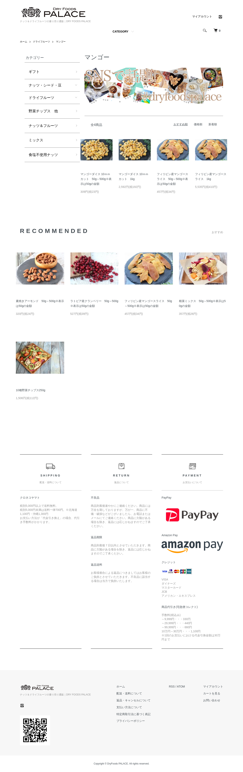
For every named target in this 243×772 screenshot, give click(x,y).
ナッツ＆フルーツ (43, 126)
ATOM (181, 686)
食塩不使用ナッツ (43, 155)
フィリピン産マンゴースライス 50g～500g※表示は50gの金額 (172, 178)
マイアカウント (202, 16)
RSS (172, 686)
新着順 (212, 124)
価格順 (198, 124)
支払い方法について (129, 707)
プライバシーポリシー (130, 720)
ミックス (36, 140)
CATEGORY (120, 31)
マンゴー (61, 41)
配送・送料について (129, 693)
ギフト (34, 72)
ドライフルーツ (41, 41)
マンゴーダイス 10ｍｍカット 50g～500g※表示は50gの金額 (96, 178)
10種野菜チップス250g (30, 390)
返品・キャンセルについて (133, 700)
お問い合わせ (211, 700)
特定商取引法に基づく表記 (133, 714)
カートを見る (211, 693)
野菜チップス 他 (43, 111)
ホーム (23, 41)
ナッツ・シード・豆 (45, 85)
